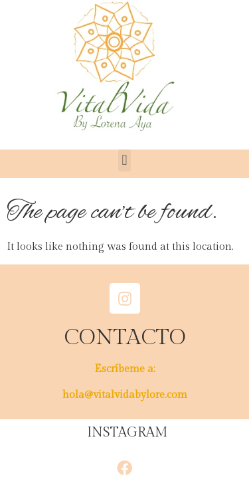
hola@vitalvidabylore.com (124, 395)
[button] (124, 160)
